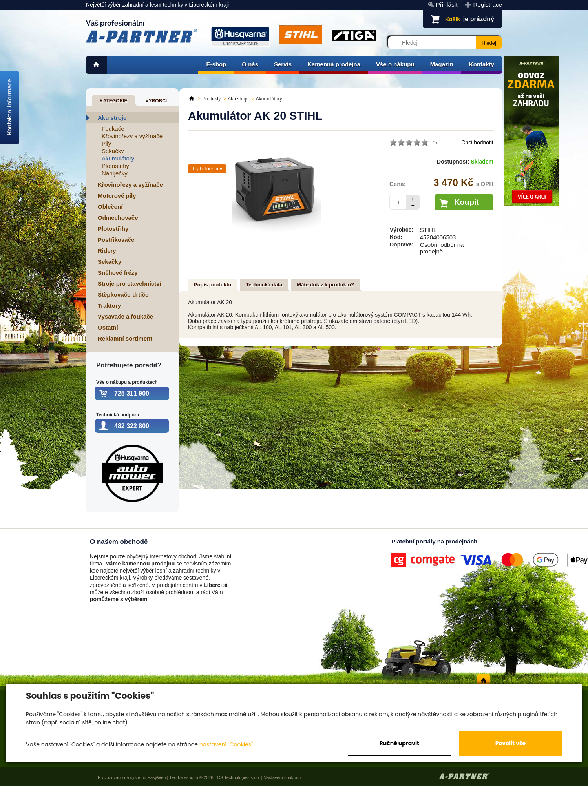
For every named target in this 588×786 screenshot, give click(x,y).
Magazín (441, 64)
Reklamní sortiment (125, 338)
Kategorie (113, 101)
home (96, 65)
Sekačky (113, 151)
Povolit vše (510, 743)
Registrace (487, 4)
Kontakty (481, 64)
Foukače (113, 128)
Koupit (466, 202)
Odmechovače (118, 217)
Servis (283, 64)
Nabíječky (115, 173)
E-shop (216, 64)
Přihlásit (447, 4)
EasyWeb (157, 777)
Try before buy (207, 168)
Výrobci (156, 101)
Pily (106, 143)
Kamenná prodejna (333, 64)
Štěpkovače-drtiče (123, 294)
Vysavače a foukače (125, 316)
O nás (250, 64)
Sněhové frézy (118, 272)
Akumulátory (118, 158)
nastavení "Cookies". (226, 744)
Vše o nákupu (395, 64)
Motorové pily (117, 195)
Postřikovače (116, 239)
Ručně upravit (399, 743)
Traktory (109, 305)
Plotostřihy (115, 165)
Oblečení (110, 206)
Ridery (107, 250)
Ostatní (108, 327)
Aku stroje (112, 117)
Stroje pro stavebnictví (129, 283)
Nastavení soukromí (282, 777)
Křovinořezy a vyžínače (132, 136)
